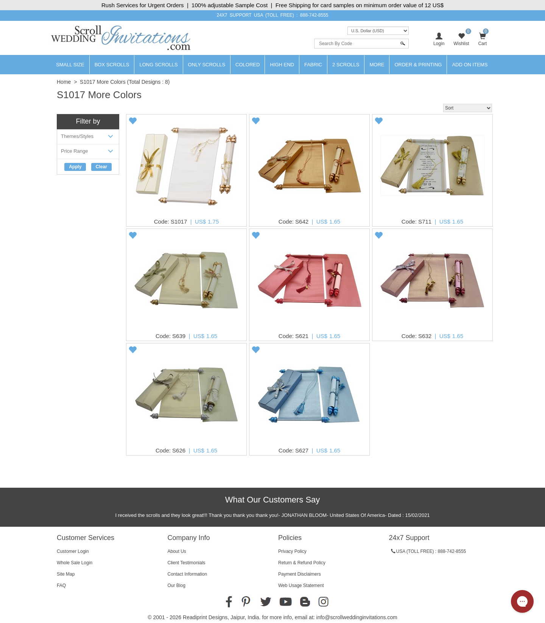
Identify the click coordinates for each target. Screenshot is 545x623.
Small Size (70, 64)
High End (282, 64)
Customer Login (73, 551)
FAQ (61, 585)
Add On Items (469, 64)
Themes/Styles (88, 137)
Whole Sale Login (74, 562)
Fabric (313, 64)
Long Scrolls (158, 64)
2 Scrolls (346, 64)
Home (64, 82)
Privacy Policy (292, 551)
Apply (75, 166)
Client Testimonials (187, 562)
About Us (177, 551)
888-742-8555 (314, 15)
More (376, 64)
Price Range (88, 152)
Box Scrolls (112, 64)
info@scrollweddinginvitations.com (356, 617)
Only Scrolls (207, 64)
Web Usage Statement (301, 585)
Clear (101, 166)
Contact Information (187, 574)
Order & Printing (418, 64)
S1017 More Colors (103, 82)
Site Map (66, 574)
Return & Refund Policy (301, 562)
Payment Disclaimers (299, 574)
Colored (247, 64)
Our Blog (176, 585)
